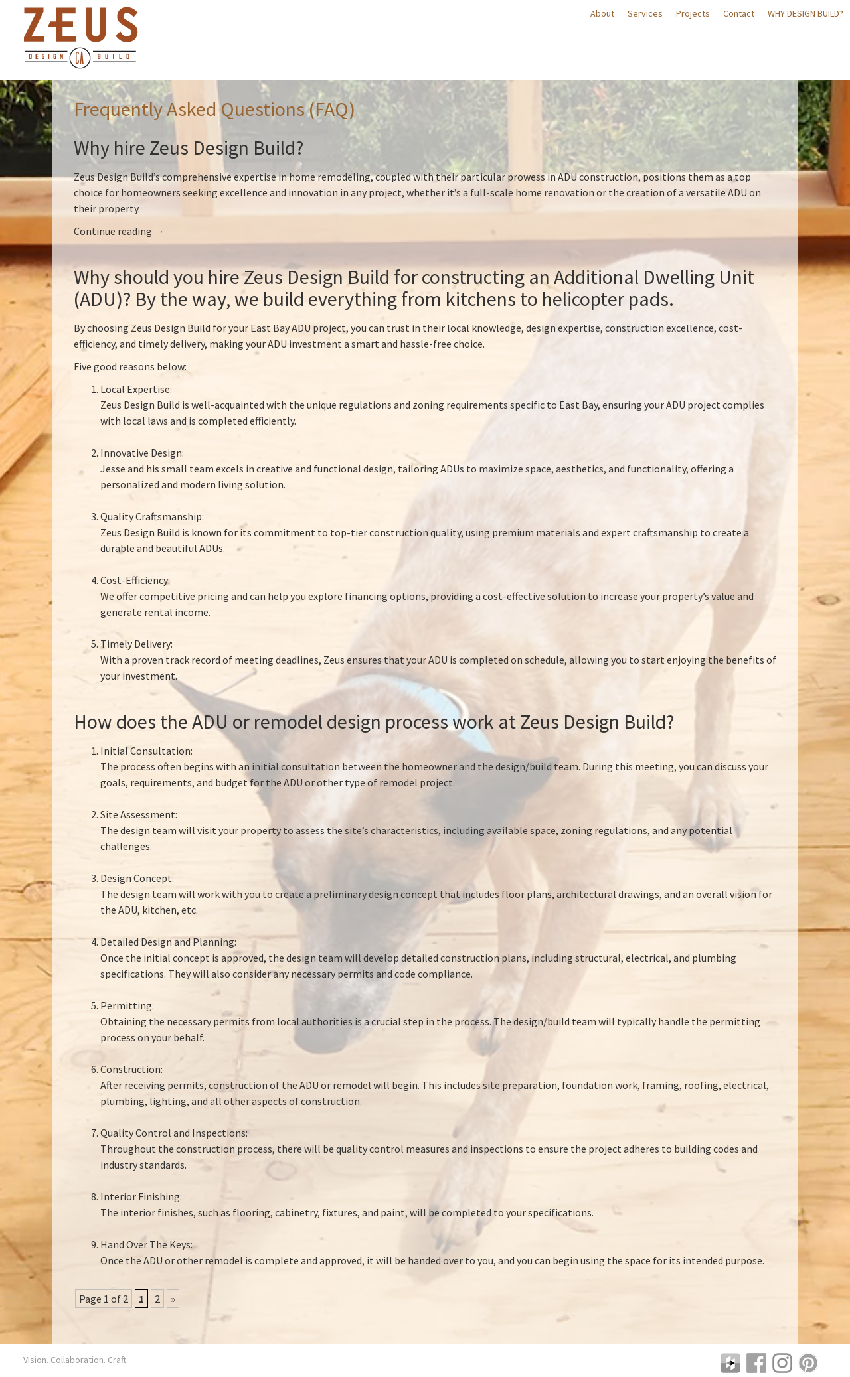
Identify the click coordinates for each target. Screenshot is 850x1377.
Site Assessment (137, 814)
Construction (130, 1069)
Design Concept (136, 878)
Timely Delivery (135, 643)
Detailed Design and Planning (167, 941)
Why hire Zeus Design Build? (188, 147)
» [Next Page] (173, 1298)
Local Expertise (135, 389)
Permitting (126, 1005)
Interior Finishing (140, 1196)
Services (645, 13)
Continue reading (119, 231)
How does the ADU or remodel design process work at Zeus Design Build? (374, 721)
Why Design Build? (805, 13)
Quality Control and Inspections (173, 1132)
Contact (738, 13)
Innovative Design (141, 452)
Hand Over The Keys (145, 1244)
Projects (693, 13)
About (602, 13)
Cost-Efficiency (134, 580)
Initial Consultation (145, 750)
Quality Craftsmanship (151, 516)
